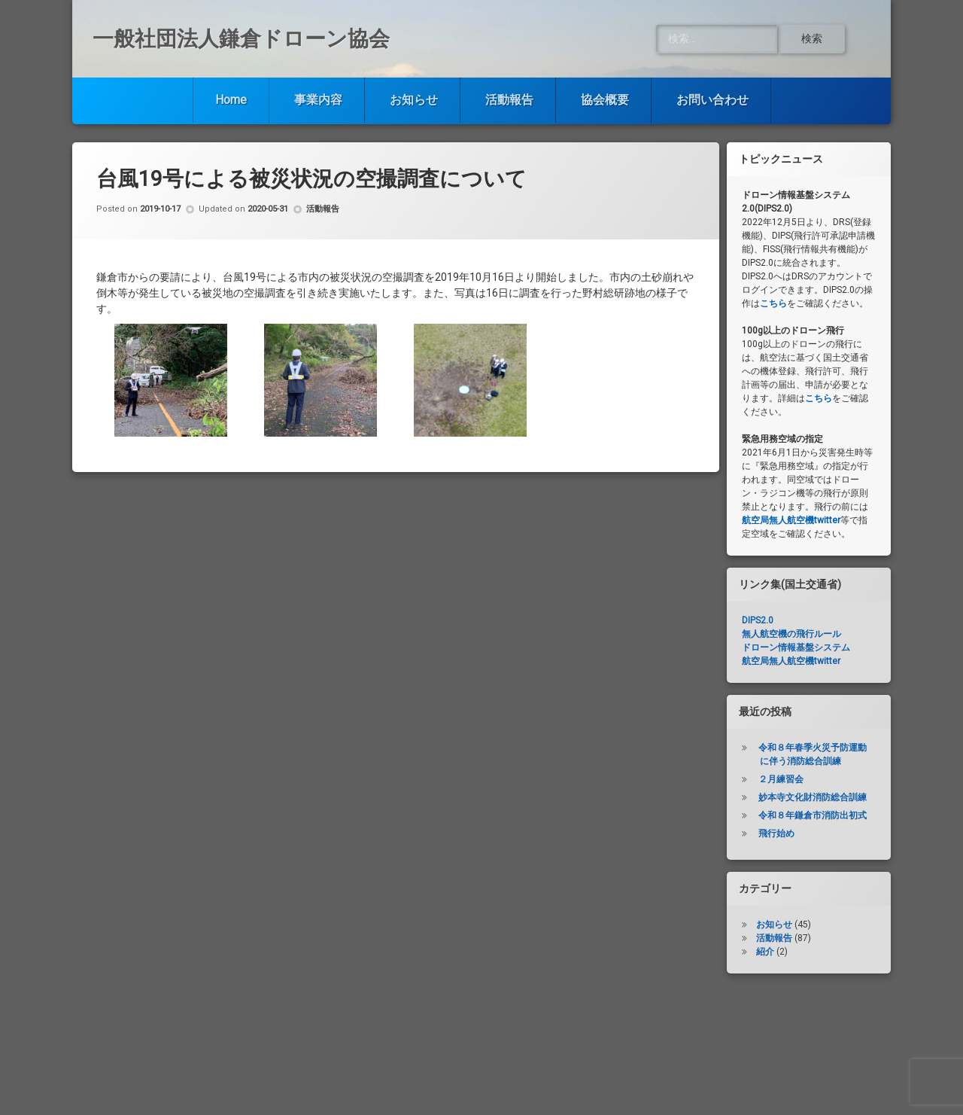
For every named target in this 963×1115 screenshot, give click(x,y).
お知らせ (414, 100)
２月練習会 (781, 779)
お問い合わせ (712, 100)
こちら (773, 303)
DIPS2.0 (757, 620)
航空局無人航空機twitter (791, 520)
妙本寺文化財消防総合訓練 (812, 797)
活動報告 (509, 100)
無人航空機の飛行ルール (791, 634)
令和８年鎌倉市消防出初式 (812, 815)
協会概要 (605, 100)
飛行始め (776, 833)
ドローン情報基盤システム (796, 647)
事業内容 (318, 100)
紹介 (765, 951)
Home (231, 100)
